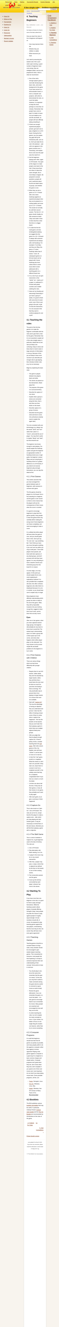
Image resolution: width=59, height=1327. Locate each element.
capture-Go (38, 702)
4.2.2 (29, 937)
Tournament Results (32, 2)
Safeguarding (7, 35)
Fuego (31, 1081)
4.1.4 (29, 834)
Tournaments (7, 22)
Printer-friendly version (33, 1136)
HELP (19, 5)
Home (28, 11)
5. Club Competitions (39, 1130)
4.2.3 (29, 1032)
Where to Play (8, 19)
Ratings (22, 2)
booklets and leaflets (32, 1105)
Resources (7, 33)
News (15, 2)
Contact (13, 5)
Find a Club (8, 2)
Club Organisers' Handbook (52, 18)
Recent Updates (8, 41)
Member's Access (9, 38)
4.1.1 (29, 477)
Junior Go (6, 30)
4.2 (28, 891)
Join (54, 2)
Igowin (31, 1088)
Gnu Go (31, 1084)
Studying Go (7, 24)
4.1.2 (29, 655)
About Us (6, 27)
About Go (6, 16)
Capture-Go (35, 805)
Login (6, 5)
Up (36, 1123)
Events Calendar (45, 2)
